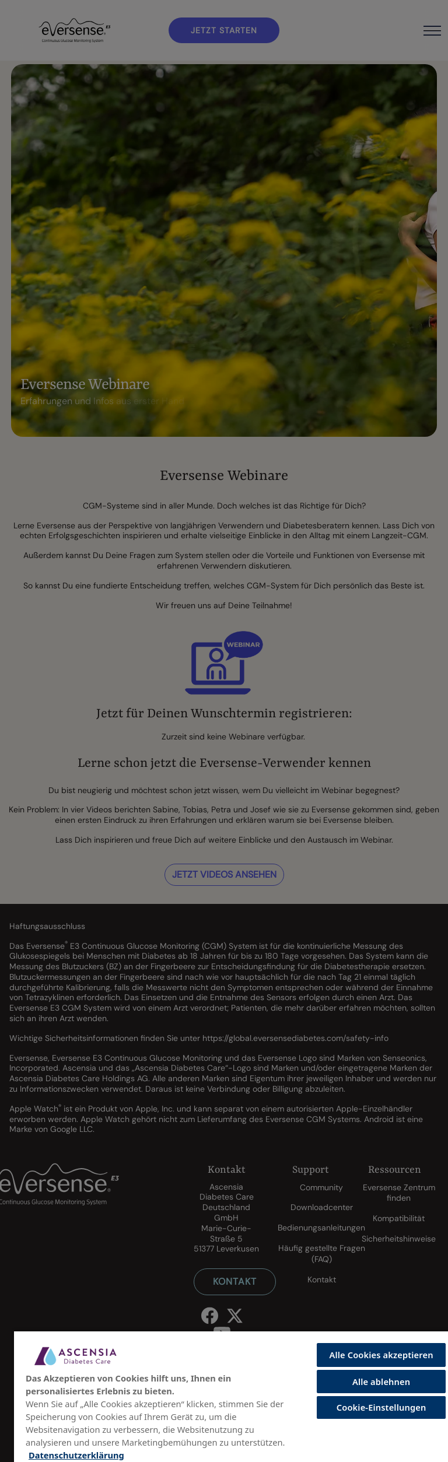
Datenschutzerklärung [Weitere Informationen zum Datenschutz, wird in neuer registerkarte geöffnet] (76, 1455)
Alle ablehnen (381, 1381)
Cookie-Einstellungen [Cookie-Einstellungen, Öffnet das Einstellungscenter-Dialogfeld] (381, 1407)
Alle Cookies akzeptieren (381, 1355)
